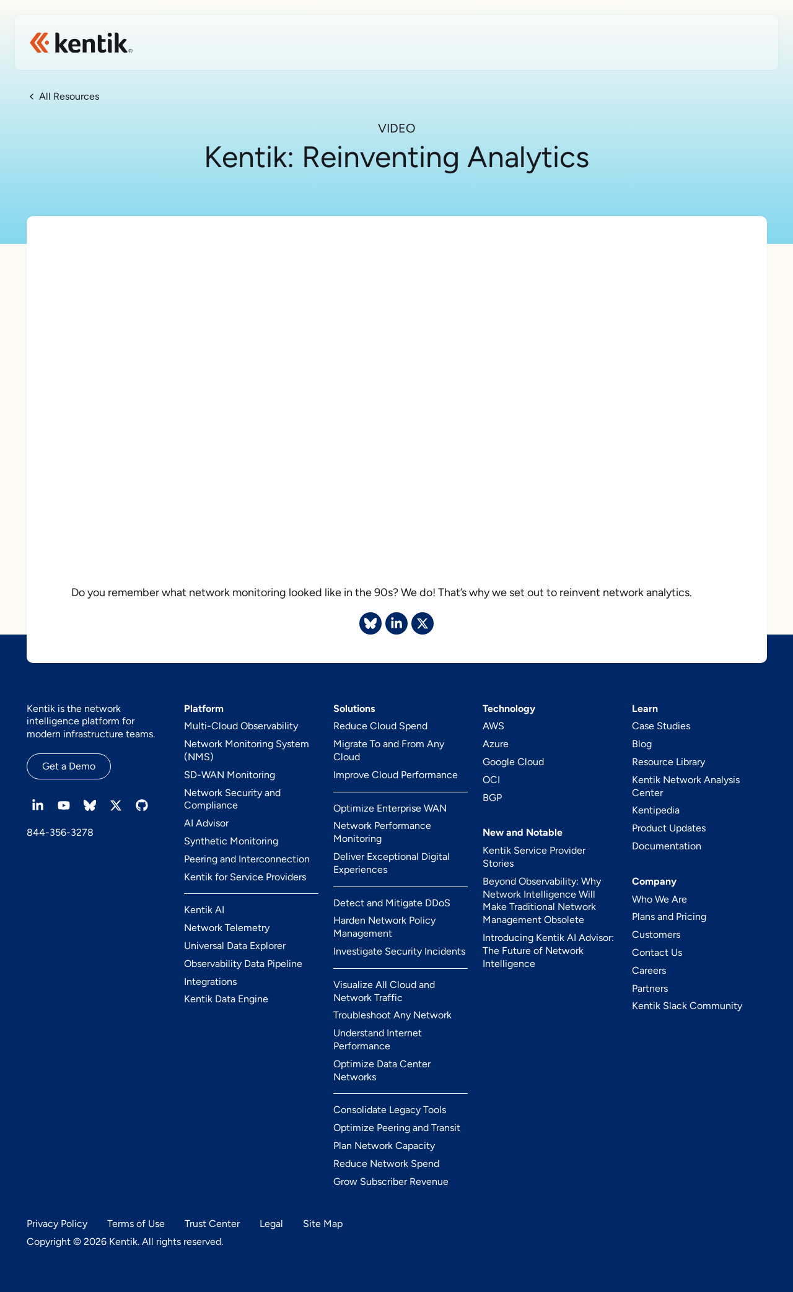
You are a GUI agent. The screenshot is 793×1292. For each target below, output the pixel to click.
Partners (650, 988)
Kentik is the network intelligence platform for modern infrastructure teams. (91, 721)
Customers (656, 934)
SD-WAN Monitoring (229, 775)
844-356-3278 (60, 832)
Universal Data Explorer (235, 946)
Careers (649, 970)
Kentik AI (204, 910)
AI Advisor (206, 823)
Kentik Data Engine (226, 999)
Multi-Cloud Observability (241, 726)
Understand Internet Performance (377, 1039)
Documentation (666, 846)
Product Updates (669, 828)
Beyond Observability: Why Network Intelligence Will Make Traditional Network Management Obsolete (542, 900)
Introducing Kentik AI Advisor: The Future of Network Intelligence (548, 950)
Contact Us (657, 952)
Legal (271, 1223)
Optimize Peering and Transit (396, 1128)
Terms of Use (136, 1223)
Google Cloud (513, 762)
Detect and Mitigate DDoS (391, 903)
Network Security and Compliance (232, 799)
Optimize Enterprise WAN (390, 808)
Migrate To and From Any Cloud (388, 750)
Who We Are (659, 899)
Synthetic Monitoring (231, 841)
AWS (493, 726)
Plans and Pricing (669, 916)
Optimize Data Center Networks (382, 1070)
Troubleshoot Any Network (392, 1015)
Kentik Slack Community (687, 1006)
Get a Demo (68, 766)
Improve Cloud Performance (395, 775)
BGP (492, 798)
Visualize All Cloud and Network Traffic (384, 991)
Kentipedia (656, 810)
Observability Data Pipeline (243, 963)
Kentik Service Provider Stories (534, 856)
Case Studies (661, 726)
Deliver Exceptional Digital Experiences (391, 863)
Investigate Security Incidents (399, 951)
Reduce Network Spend (386, 1163)
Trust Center (212, 1223)
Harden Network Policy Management (384, 926)
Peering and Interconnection (247, 859)
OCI (491, 780)
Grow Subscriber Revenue (391, 1181)
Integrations (210, 981)
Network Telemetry (226, 928)
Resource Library (668, 762)
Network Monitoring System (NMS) (246, 750)
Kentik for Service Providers (245, 877)
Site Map (323, 1223)
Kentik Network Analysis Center (686, 786)
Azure (496, 744)
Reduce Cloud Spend (380, 726)
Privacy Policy (57, 1223)
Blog (642, 744)
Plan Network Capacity (384, 1145)
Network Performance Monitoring (382, 832)
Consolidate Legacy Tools (389, 1110)
